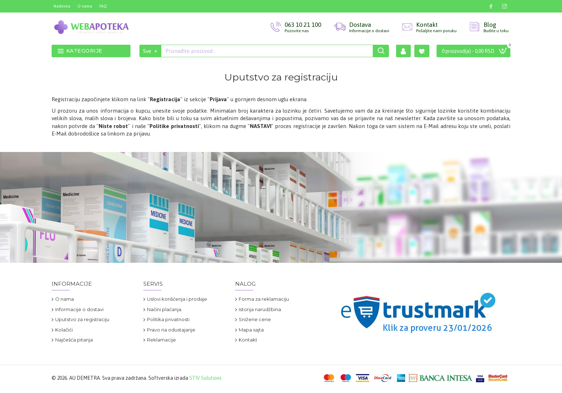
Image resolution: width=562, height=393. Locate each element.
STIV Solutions (205, 378)
